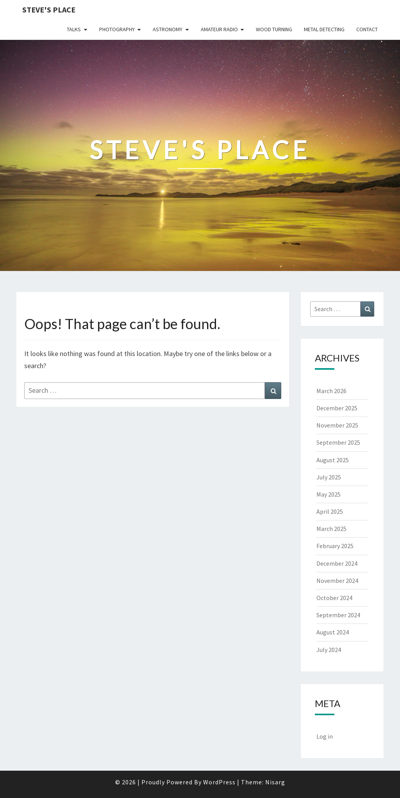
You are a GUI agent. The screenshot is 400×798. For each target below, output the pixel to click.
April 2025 (329, 511)
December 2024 (336, 563)
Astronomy (167, 29)
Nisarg (275, 782)
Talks (74, 29)
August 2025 (332, 460)
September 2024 (338, 615)
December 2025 (336, 408)
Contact (367, 29)
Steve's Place (48, 9)
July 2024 (328, 650)
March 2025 (331, 529)
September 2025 (338, 442)
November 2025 (337, 425)
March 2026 (331, 391)
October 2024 (334, 598)
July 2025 (328, 477)
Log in (324, 736)
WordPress (219, 782)
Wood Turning (274, 29)
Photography (117, 29)
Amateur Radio (219, 29)
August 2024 (332, 632)
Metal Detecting (324, 29)
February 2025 (335, 546)
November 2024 (337, 580)
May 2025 (328, 494)
